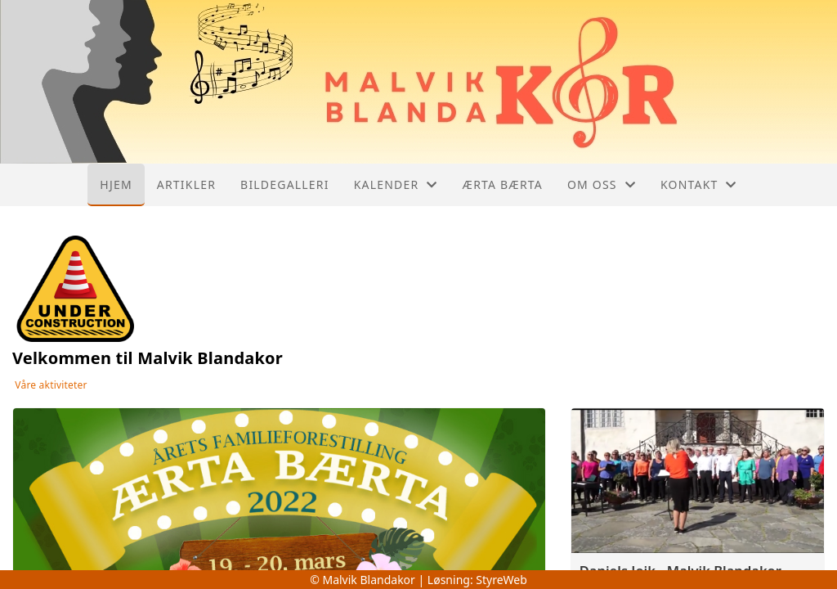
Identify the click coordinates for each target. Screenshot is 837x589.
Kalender (396, 184)
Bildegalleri (284, 184)
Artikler (186, 184)
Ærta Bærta (503, 184)
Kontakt (698, 184)
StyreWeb (501, 579)
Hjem (116, 184)
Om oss (601, 184)
